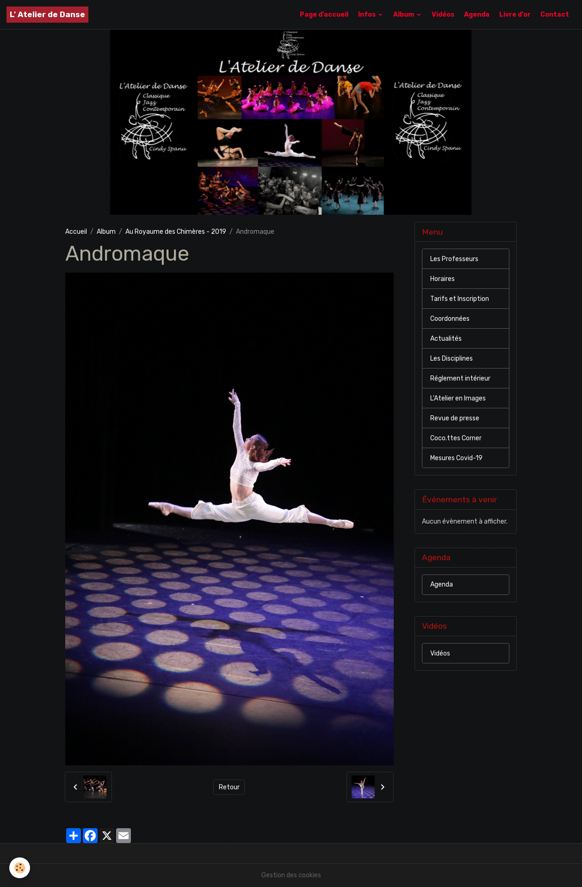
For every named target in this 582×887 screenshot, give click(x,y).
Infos (367, 15)
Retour (229, 787)
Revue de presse (454, 418)
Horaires (442, 279)
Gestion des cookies (291, 875)
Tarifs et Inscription (459, 299)
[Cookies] (19, 867)
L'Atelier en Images (458, 398)
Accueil (76, 232)
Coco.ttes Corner (456, 438)
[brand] (47, 14)
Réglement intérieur (460, 378)
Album (404, 15)
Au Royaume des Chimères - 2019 (175, 232)
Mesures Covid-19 (456, 458)
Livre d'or (515, 15)
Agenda (476, 15)
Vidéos (443, 15)
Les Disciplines (451, 358)
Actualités (446, 339)
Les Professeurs (454, 259)
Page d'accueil (324, 15)
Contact (554, 15)
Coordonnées (450, 319)
